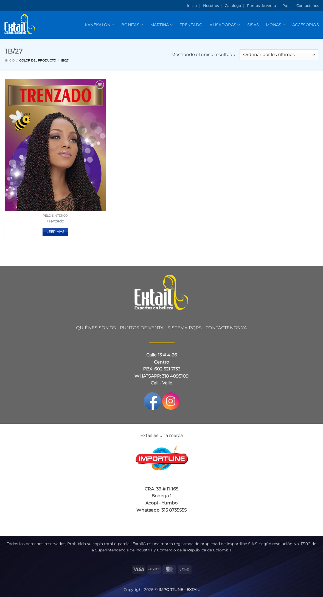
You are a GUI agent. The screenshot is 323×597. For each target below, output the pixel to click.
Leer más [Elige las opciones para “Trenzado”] (55, 232)
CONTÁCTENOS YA (226, 327)
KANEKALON (99, 24)
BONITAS (132, 24)
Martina (161, 24)
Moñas (275, 24)
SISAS (253, 24)
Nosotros (211, 6)
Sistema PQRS (184, 327)
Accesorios (305, 24)
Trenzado (191, 24)
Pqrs (286, 6)
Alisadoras (225, 24)
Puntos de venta (261, 6)
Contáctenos (307, 6)
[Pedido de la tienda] (279, 54)
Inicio (192, 6)
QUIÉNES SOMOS (96, 327)
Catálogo (233, 6)
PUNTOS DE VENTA (142, 327)
